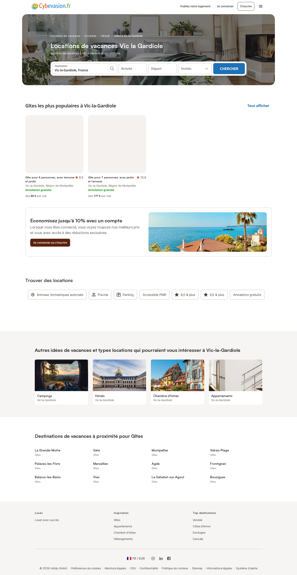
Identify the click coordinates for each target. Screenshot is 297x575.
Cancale (198, 539)
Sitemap (197, 568)
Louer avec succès (47, 520)
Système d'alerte (247, 568)
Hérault (105, 35)
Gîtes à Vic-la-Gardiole (128, 36)
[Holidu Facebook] (168, 558)
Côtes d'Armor (202, 526)
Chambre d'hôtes (125, 532)
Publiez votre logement (195, 6)
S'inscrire (246, 6)
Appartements (123, 526)
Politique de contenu (175, 568)
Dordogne (199, 532)
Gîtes (117, 520)
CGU (133, 568)
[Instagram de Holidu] (153, 558)
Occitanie (90, 35)
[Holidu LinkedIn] (160, 558)
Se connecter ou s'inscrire (50, 242)
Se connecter (225, 6)
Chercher (229, 68)
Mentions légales (115, 568)
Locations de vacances (65, 35)
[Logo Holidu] (51, 6)
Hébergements (123, 539)
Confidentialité (149, 568)
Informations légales (219, 568)
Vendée (197, 520)
